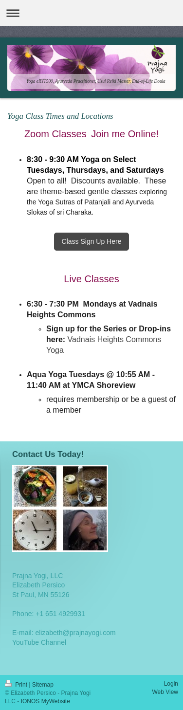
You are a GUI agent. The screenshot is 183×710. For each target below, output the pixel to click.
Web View (165, 692)
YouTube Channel (39, 642)
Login (171, 683)
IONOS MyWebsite (45, 701)
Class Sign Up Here (92, 241)
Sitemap (43, 684)
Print (17, 684)
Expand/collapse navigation (91, 12)
